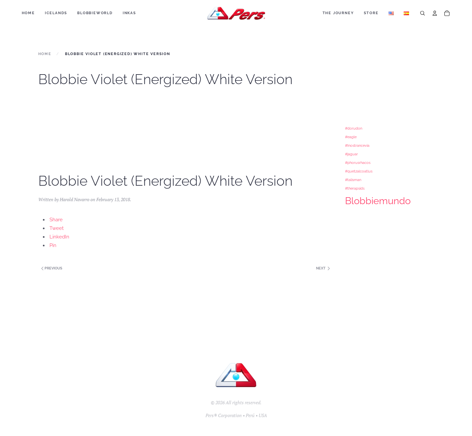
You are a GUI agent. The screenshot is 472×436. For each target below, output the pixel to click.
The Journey (338, 13)
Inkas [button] (129, 13)
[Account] (434, 13)
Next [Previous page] (323, 268)
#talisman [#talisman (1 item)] (353, 180)
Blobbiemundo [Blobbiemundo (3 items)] (378, 200)
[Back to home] (236, 13)
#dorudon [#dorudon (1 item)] (353, 128)
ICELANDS (56, 13)
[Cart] (447, 13)
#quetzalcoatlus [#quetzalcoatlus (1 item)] (358, 171)
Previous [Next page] (51, 268)
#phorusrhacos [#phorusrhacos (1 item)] (357, 163)
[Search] (422, 13)
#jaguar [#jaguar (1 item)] (351, 154)
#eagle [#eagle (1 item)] (351, 137)
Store (371, 13)
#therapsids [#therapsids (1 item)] (354, 188)
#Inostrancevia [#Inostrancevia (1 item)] (357, 145)
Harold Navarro (74, 199)
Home (28, 13)
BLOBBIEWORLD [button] (95, 13)
